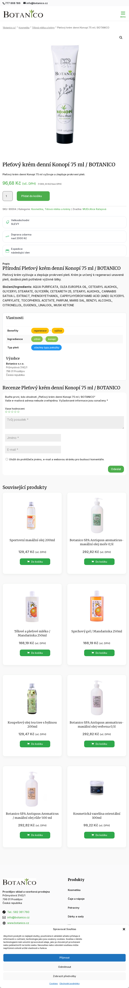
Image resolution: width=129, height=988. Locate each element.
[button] (124, 929)
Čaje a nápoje (76, 891)
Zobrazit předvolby (64, 976)
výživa (58, 323)
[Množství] (8, 189)
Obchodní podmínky (69, 983)
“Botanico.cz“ (9, 20)
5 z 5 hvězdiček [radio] (18, 404)
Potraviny (73, 900)
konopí (52, 331)
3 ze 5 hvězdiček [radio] (12, 404)
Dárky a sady (76, 909)
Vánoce (72, 918)
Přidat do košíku (31, 188)
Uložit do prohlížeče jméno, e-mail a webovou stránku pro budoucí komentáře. (56, 452)
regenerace (40, 323)
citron (37, 331)
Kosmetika (24, 20)
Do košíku (35, 554)
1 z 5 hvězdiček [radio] (6, 404)
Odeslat (116, 461)
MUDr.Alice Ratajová (94, 201)
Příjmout (64, 957)
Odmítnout (64, 966)
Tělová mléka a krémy (43, 20)
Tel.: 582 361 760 (18, 904)
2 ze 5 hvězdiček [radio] (9, 404)
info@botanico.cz (18, 910)
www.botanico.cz (18, 915)
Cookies (53, 983)
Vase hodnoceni (15, 401)
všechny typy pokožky (46, 340)
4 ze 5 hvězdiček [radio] (15, 404)
